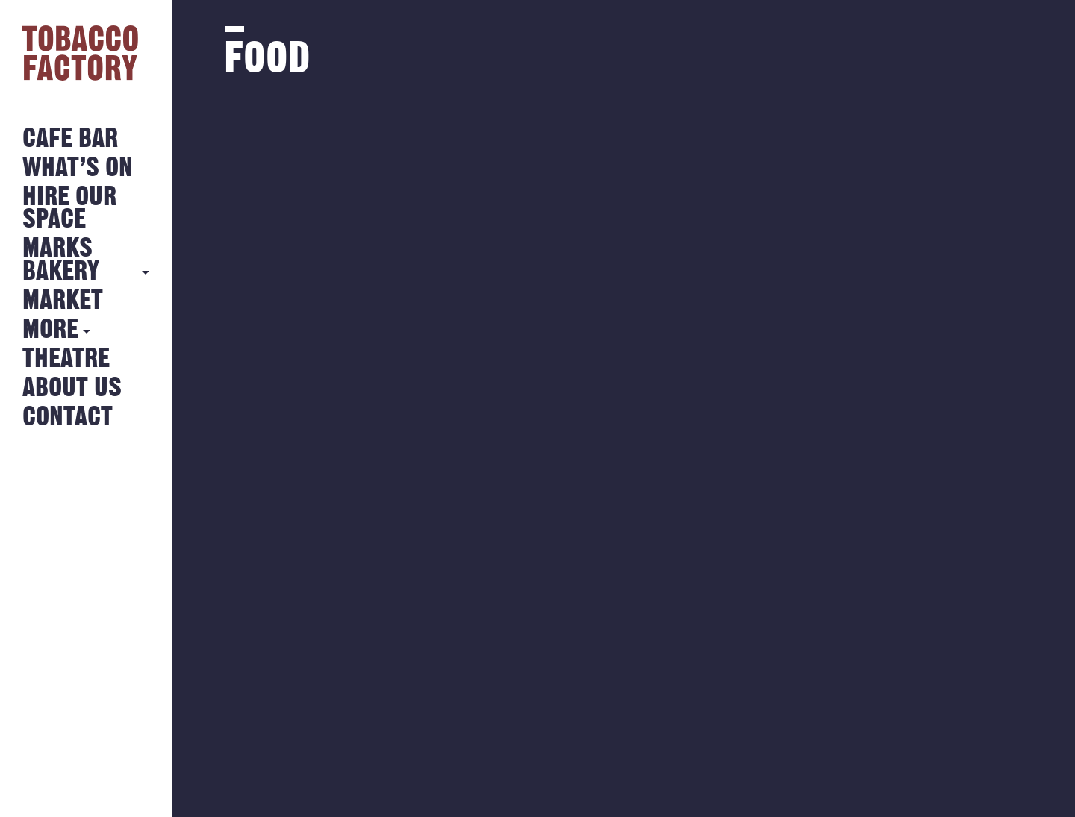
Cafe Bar (70, 139)
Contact (67, 417)
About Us (72, 388)
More (50, 330)
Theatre (66, 359)
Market (62, 301)
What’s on (77, 168)
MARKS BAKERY (60, 260)
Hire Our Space (69, 208)
